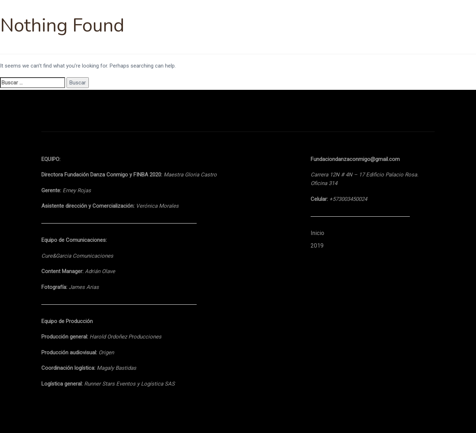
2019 (317, 245)
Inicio (317, 233)
